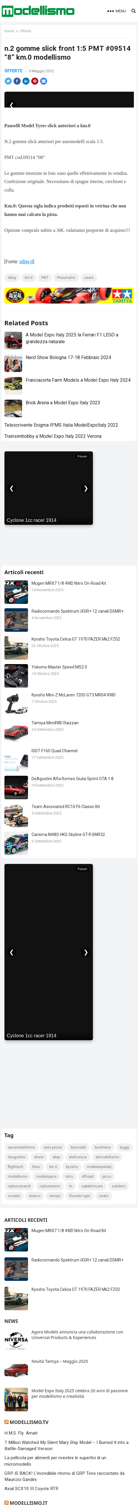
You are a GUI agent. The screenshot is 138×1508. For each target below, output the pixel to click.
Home (9, 31)
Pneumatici (66, 278)
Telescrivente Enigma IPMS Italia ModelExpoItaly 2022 (61, 425)
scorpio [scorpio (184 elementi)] (14, 1196)
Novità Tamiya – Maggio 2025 (60, 1361)
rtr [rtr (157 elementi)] (71, 1186)
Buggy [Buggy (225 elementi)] (124, 1147)
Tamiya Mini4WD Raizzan (55, 723)
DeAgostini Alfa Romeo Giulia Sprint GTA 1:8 (73, 778)
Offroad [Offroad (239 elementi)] (87, 1176)
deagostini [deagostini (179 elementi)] (16, 1157)
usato (88, 278)
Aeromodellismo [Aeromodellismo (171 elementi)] (21, 1147)
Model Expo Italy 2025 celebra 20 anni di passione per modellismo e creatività (80, 1393)
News (11, 1321)
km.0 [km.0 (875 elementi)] (53, 1167)
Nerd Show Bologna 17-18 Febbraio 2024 (68, 357)
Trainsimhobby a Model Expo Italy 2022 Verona (52, 436)
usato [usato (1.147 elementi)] (104, 1196)
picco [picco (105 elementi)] (106, 1176)
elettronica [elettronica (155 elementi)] (78, 1157)
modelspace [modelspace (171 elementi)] (46, 1176)
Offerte (25, 31)
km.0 (29, 278)
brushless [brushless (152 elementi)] (103, 1147)
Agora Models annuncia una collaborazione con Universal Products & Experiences (77, 1334)
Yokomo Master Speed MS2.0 (59, 667)
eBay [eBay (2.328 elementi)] (56, 1157)
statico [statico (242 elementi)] (34, 1196)
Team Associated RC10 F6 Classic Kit (66, 806)
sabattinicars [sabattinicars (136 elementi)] (92, 1186)
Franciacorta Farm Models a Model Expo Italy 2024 (78, 380)
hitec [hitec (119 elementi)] (36, 1167)
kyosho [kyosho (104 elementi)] (72, 1167)
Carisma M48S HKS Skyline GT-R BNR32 (68, 834)
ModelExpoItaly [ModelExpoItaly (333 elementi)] (99, 1167)
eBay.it (26, 261)
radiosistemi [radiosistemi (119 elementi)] (50, 1186)
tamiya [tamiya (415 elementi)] (54, 1196)
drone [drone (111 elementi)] (39, 1157)
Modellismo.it (28, 1503)
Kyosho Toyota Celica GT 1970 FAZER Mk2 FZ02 (76, 639)
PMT (44, 278)
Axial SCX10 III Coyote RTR (31, 1488)
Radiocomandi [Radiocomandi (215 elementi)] (19, 1186)
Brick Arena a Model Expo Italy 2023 (63, 403)
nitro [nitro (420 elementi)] (69, 1176)
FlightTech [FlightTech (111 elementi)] (15, 1167)
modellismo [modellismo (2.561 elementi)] (17, 1176)
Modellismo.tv (29, 1422)
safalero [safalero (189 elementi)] (118, 1186)
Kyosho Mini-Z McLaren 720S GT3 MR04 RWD (74, 695)
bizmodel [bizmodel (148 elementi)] (78, 1147)
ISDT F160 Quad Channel (55, 750)
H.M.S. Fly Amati (20, 1433)
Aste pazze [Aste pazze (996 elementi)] (53, 1147)
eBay (12, 278)
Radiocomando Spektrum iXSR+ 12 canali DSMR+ (78, 611)
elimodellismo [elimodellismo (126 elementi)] (107, 1157)
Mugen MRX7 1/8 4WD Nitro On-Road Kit (69, 583)
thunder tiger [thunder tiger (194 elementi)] (79, 1196)
